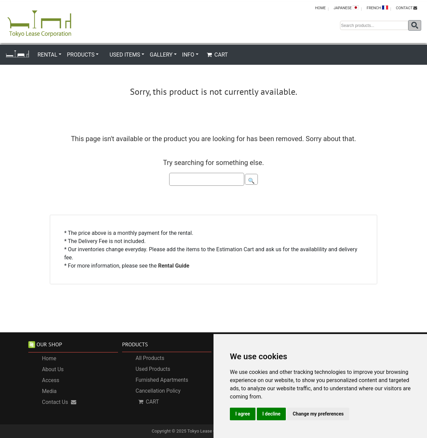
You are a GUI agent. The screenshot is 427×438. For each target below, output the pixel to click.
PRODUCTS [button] (80, 54)
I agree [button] (242, 414)
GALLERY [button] (161, 54)
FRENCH (377, 7)
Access (50, 380)
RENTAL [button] (47, 54)
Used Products (153, 369)
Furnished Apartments (162, 380)
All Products (150, 358)
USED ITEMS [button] (124, 54)
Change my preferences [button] (318, 414)
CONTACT (406, 8)
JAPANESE (346, 7)
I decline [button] (271, 414)
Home (49, 359)
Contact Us (59, 402)
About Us (53, 369)
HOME (320, 8)
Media (49, 391)
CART (217, 54)
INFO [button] (188, 54)
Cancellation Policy (158, 391)
